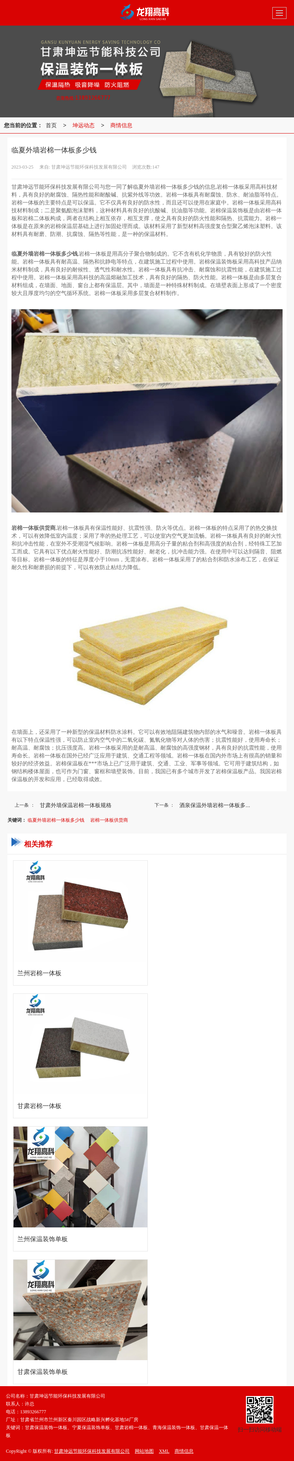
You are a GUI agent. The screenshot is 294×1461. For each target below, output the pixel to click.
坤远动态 (84, 125)
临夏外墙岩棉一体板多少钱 (56, 820)
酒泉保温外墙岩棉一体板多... (214, 805)
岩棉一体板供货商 (109, 820)
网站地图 (144, 1451)
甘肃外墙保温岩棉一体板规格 (76, 805)
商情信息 (121, 125)
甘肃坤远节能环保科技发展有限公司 (92, 1451)
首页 (51, 125)
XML (164, 1451)
